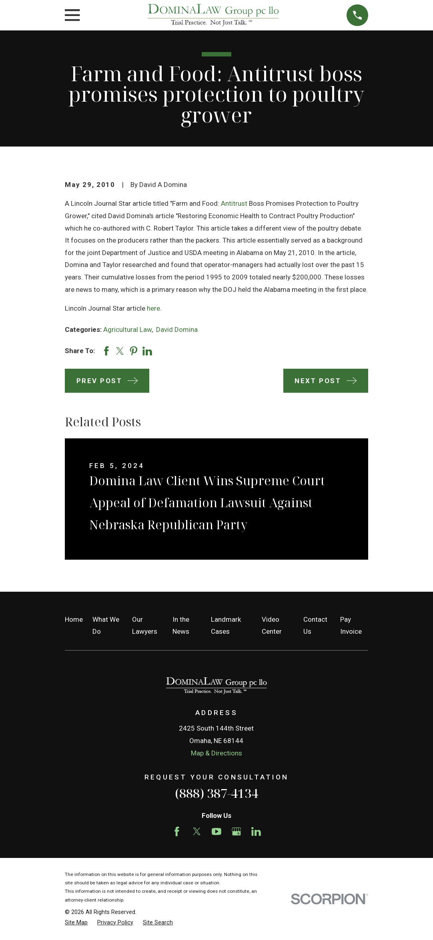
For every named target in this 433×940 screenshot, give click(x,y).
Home (74, 619)
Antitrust (234, 203)
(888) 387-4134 (216, 793)
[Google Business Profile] (236, 831)
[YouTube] (216, 831)
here (153, 308)
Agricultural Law (127, 329)
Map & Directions (216, 753)
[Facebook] (177, 831)
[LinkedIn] (256, 831)
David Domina (177, 329)
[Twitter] (197, 831)
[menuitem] (76, 923)
